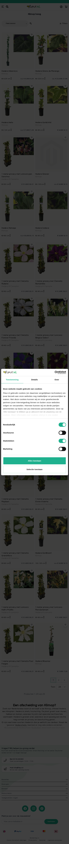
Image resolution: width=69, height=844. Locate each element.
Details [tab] (34, 379)
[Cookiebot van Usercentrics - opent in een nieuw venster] (54, 372)
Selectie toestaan (34, 469)
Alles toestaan (34, 461)
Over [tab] (57, 379)
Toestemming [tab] (12, 379)
